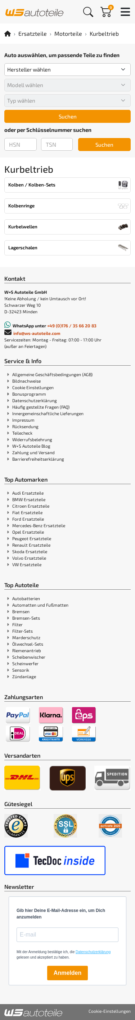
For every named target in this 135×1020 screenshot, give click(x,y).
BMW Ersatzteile (28, 499)
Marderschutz (26, 637)
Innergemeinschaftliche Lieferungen (48, 413)
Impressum (23, 419)
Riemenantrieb (26, 650)
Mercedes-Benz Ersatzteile (38, 525)
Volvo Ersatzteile (29, 557)
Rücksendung (25, 426)
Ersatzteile (32, 33)
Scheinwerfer (25, 663)
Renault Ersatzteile (31, 544)
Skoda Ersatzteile (29, 551)
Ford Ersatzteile (28, 518)
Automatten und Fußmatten (40, 604)
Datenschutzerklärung (34, 400)
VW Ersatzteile (26, 564)
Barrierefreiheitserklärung (38, 458)
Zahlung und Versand (33, 452)
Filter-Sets (22, 630)
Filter (17, 624)
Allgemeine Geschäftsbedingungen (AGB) (52, 374)
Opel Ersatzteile (28, 531)
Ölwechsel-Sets (27, 643)
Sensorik (20, 669)
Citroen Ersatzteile (30, 505)
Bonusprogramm (29, 393)
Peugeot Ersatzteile (31, 538)
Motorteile (68, 33)
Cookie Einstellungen (33, 387)
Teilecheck (22, 432)
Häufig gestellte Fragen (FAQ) (40, 406)
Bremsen (21, 611)
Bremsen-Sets (26, 617)
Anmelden (67, 973)
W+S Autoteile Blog (31, 445)
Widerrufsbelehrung (32, 439)
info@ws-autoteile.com (36, 333)
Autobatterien (26, 598)
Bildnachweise (26, 380)
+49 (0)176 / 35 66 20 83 (71, 325)
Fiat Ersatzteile (27, 512)
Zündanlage (24, 676)
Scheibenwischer (28, 656)
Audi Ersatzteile (28, 492)
